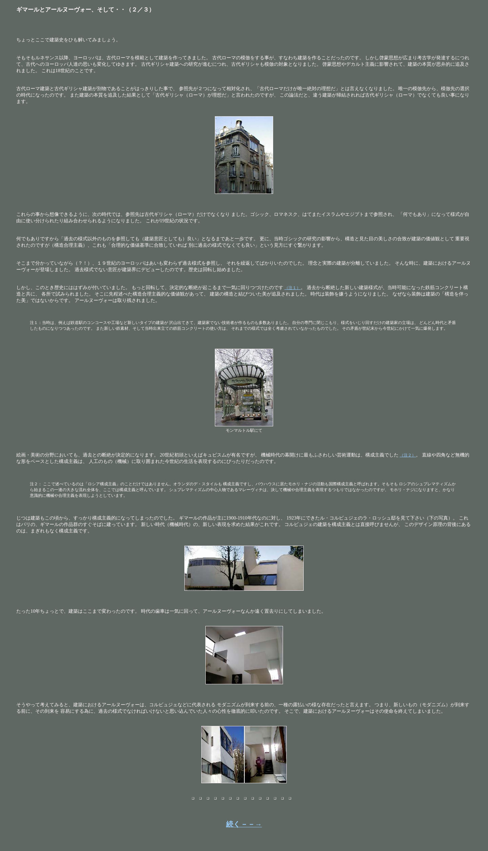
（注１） (292, 287)
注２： (36, 484)
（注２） (408, 455)
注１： (36, 322)
